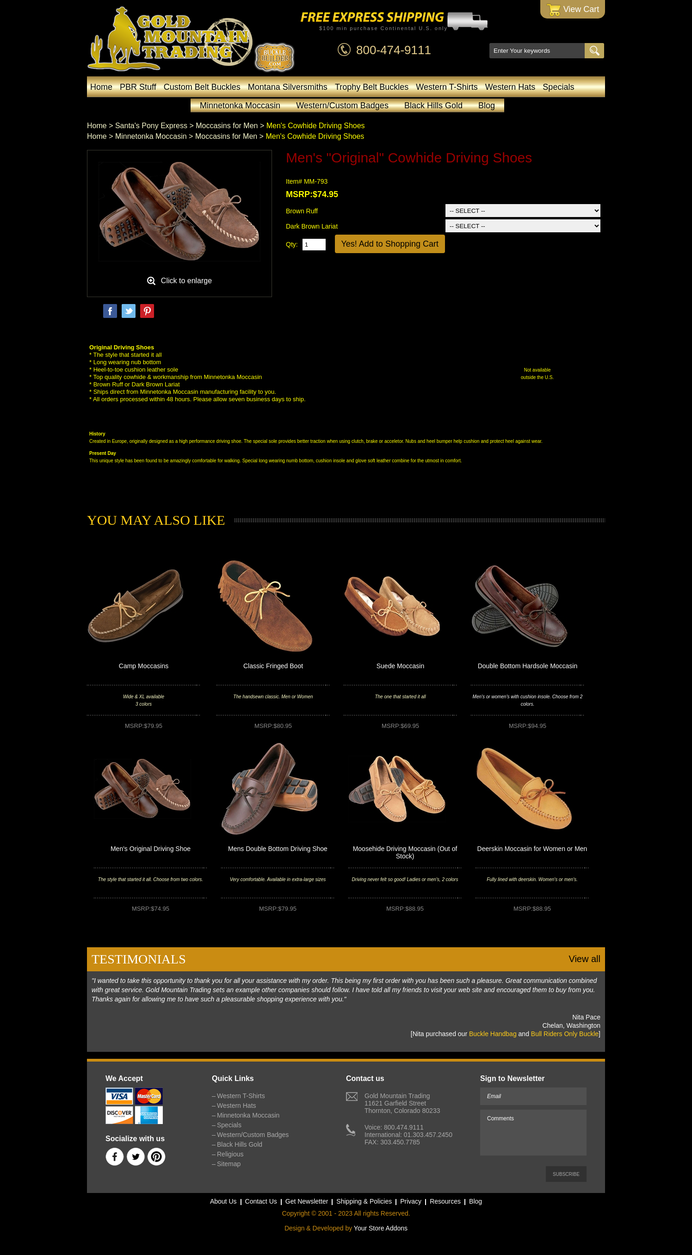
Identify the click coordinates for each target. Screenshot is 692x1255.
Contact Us (261, 1201)
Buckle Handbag (493, 1034)
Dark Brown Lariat (312, 226)
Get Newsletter (306, 1201)
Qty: (292, 244)
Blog (486, 105)
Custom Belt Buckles (202, 87)
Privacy (410, 1201)
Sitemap (229, 1164)
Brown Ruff (302, 211)
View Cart (572, 10)
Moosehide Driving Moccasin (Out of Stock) (405, 852)
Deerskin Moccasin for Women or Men (532, 848)
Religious (230, 1154)
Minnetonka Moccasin (240, 105)
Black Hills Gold (433, 105)
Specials (558, 87)
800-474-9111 (393, 50)
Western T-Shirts (446, 87)
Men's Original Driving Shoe (151, 848)
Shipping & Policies (364, 1201)
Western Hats (510, 87)
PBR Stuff (138, 87)
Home (101, 87)
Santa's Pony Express (151, 126)
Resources (445, 1201)
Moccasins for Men (227, 126)
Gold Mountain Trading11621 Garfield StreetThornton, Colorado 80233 (402, 1103)
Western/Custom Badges (342, 105)
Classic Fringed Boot (273, 666)
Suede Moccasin (401, 666)
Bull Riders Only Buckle (565, 1034)
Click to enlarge (186, 281)
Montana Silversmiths (287, 87)
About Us (223, 1201)
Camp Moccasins (143, 666)
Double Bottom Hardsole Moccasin (528, 666)
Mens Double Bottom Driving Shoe (277, 848)
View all (584, 959)
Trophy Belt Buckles (371, 87)
